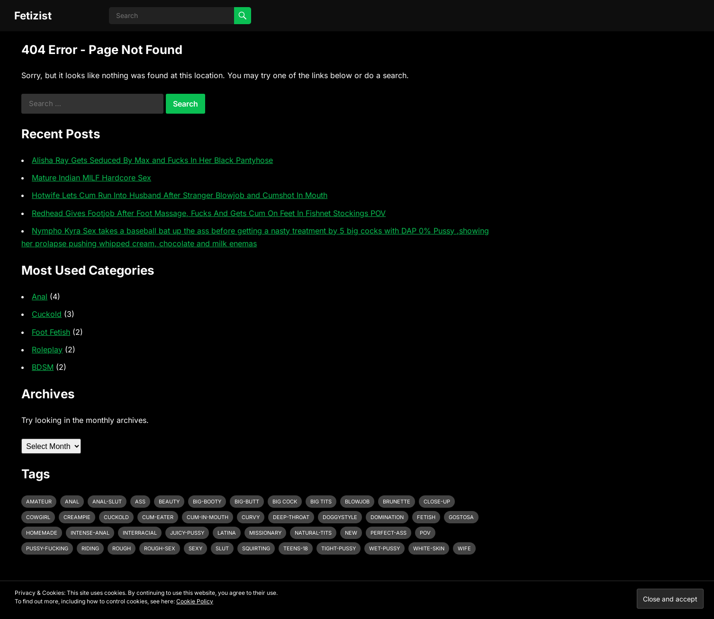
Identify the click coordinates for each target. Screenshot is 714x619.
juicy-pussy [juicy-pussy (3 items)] (187, 532)
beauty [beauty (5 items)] (169, 501)
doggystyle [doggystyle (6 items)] (340, 517)
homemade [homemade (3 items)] (41, 532)
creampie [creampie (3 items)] (76, 517)
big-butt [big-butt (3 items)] (247, 501)
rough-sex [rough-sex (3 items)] (159, 548)
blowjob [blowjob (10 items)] (357, 501)
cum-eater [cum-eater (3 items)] (157, 517)
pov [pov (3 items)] (425, 532)
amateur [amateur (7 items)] (39, 501)
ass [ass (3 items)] (140, 501)
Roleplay (47, 349)
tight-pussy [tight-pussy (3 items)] (338, 548)
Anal (39, 296)
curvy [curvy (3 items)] (251, 517)
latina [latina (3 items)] (226, 532)
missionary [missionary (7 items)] (265, 532)
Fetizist (33, 15)
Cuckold (47, 314)
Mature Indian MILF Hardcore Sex (91, 177)
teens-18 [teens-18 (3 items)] (295, 548)
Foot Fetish (51, 332)
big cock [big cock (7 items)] (284, 501)
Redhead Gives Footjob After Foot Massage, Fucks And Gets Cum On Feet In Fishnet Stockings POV (209, 213)
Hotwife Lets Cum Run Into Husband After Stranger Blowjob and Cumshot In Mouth (179, 195)
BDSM (43, 367)
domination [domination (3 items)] (387, 517)
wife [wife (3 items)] (464, 548)
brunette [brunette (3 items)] (396, 501)
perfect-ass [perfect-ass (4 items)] (389, 532)
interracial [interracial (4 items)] (140, 532)
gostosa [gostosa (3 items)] (461, 517)
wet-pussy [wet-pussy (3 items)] (384, 548)
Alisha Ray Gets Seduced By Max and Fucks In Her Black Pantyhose (152, 160)
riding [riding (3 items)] (90, 548)
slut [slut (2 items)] (222, 548)
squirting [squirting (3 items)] (256, 548)
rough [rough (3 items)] (121, 548)
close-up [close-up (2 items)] (437, 501)
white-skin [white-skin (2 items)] (428, 548)
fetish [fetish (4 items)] (426, 517)
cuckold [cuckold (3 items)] (116, 517)
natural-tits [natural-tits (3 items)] (313, 532)
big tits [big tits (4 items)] (321, 501)
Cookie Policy (194, 601)
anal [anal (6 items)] (72, 501)
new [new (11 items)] (351, 532)
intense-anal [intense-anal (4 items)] (90, 532)
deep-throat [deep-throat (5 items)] (291, 517)
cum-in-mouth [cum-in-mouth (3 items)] (207, 517)
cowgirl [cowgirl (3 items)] (38, 517)
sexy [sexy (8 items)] (195, 548)
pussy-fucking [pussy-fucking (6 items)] (47, 548)
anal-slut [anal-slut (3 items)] (107, 501)
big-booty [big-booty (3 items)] (207, 501)
